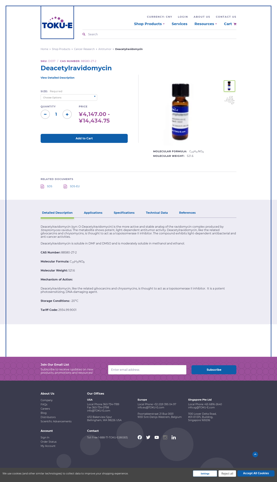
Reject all (227, 473)
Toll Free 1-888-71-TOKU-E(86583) (107, 437)
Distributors (48, 417)
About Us (202, 16)
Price (83, 106)
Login (183, 16)
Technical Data (157, 212)
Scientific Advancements (56, 421)
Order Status (49, 441)
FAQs (44, 404)
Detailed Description (57, 212)
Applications (93, 212)
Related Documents (57, 179)
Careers (45, 408)
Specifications (124, 212)
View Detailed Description (58, 77)
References (187, 212)
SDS (49, 186)
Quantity (48, 106)
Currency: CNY (159, 16)
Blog (44, 413)
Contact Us (226, 16)
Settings (205, 473)
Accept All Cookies (256, 473)
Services (179, 24)
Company (47, 400)
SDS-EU (75, 186)
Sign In (45, 437)
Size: (51, 91)
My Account (48, 446)
